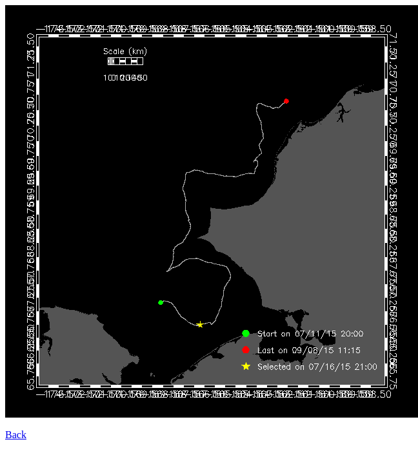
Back (15, 434)
